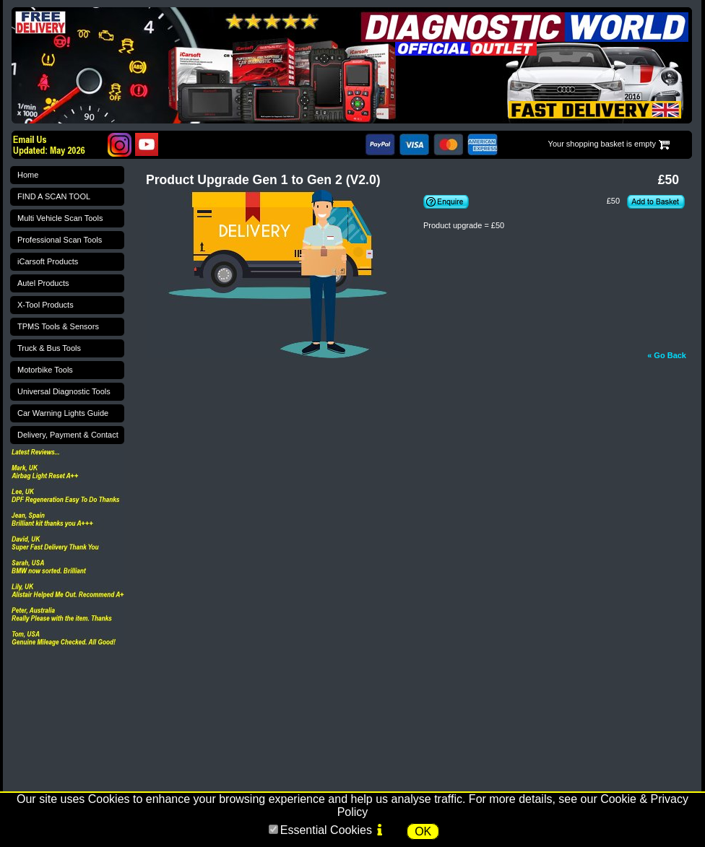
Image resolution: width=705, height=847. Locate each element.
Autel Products (43, 283)
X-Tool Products (45, 304)
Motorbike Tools (45, 369)
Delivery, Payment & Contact (67, 434)
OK (423, 831)
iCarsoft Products (47, 261)
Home (27, 174)
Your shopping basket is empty (602, 143)
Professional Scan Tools (59, 239)
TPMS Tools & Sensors (58, 326)
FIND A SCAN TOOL (53, 196)
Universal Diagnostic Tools (64, 391)
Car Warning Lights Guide (62, 413)
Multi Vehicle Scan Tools (60, 218)
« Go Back (666, 355)
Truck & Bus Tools (49, 348)
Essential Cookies (326, 830)
